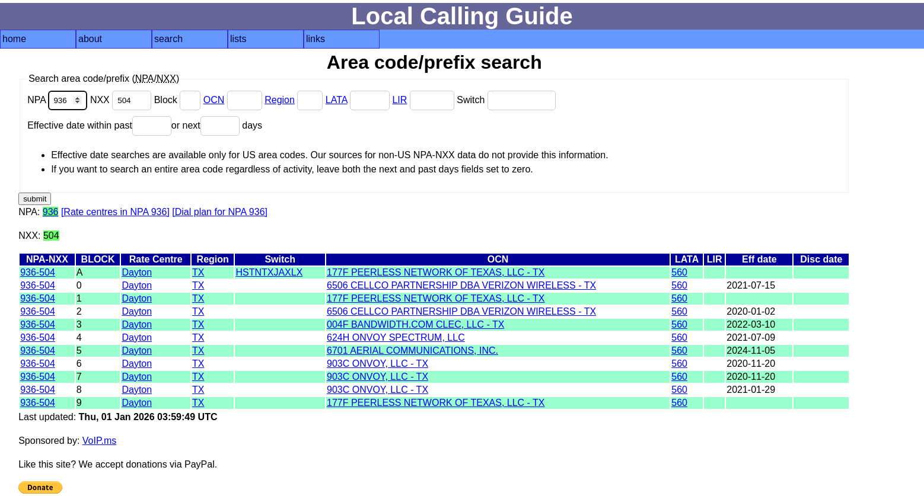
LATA (337, 100)
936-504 (37, 272)
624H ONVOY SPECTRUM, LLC (396, 337)
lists (238, 39)
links (315, 39)
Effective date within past (99, 125)
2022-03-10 (751, 324)
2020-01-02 (751, 311)
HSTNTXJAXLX (268, 272)
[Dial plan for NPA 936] (219, 212)
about (90, 39)
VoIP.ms (99, 441)
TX (198, 272)
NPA (58, 100)
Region (280, 100)
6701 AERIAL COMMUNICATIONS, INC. (412, 350)
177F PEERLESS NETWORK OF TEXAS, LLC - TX (436, 272)
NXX (122, 100)
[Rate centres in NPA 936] (115, 212)
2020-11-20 (751, 364)
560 (679, 272)
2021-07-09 (751, 337)
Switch (506, 100)
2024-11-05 (751, 350)
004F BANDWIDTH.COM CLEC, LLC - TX (415, 324)
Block (178, 100)
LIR (399, 100)
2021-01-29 (751, 390)
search (168, 39)
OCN (214, 100)
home (14, 39)
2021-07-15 (751, 285)
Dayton (137, 272)
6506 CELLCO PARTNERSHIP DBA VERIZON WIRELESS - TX (461, 285)
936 (51, 212)
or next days (216, 125)
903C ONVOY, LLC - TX (377, 364)
